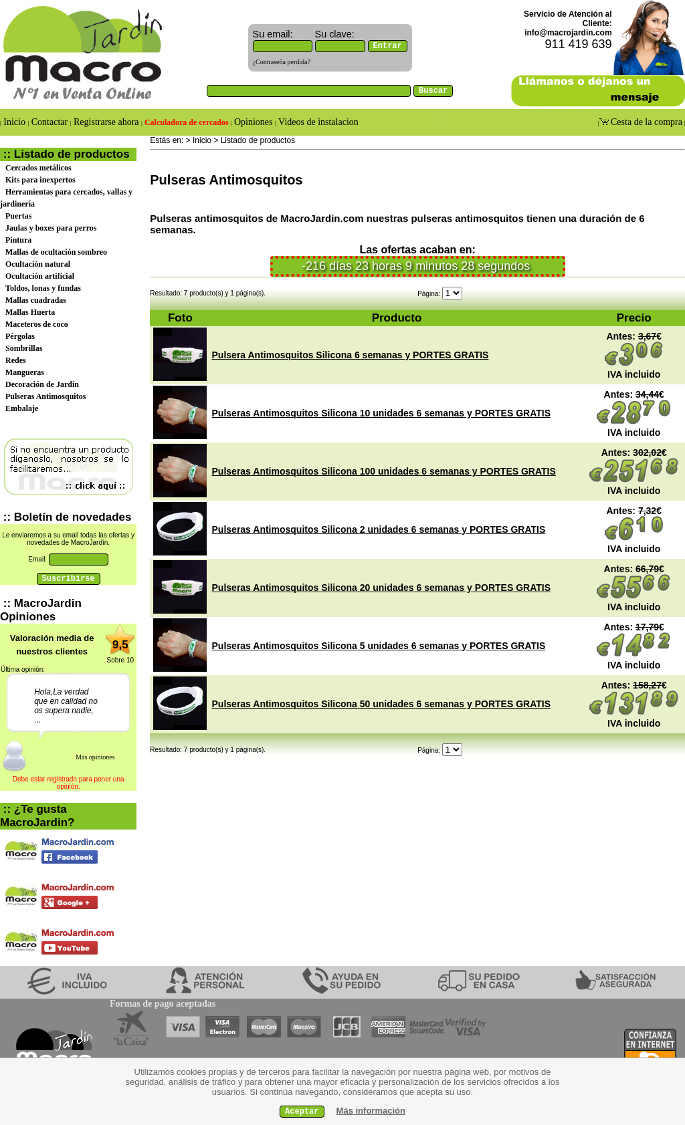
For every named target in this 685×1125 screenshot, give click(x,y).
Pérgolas (20, 336)
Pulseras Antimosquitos (45, 396)
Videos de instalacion (317, 122)
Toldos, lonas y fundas (43, 288)
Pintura (18, 240)
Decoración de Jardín (42, 384)
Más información (370, 1111)
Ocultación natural (37, 264)
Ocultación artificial (39, 276)
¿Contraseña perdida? (281, 62)
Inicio (14, 122)
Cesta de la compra (645, 122)
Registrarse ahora (107, 122)
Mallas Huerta (30, 312)
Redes (15, 360)
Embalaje (21, 408)
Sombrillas (23, 348)
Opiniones (253, 122)
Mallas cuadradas (35, 300)
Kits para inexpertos (40, 179)
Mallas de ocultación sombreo (56, 252)
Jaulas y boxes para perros (50, 228)
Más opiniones (95, 757)
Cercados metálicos (38, 167)
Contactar (49, 122)
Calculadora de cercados (186, 122)
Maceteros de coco (36, 324)
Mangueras (24, 372)
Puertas (18, 216)
